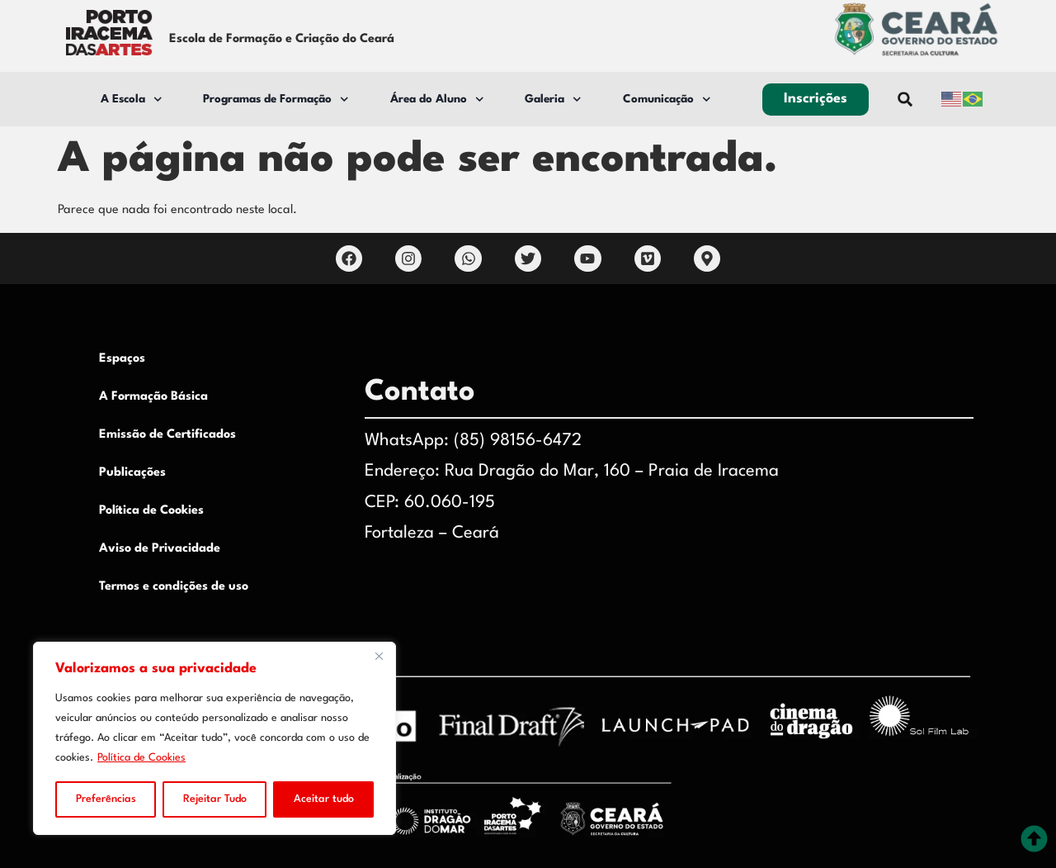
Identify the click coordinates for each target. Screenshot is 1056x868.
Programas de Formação (276, 99)
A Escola (132, 99)
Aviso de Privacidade (159, 549)
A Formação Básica (153, 397)
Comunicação (667, 99)
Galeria (553, 99)
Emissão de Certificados (167, 435)
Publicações (132, 473)
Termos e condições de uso (173, 587)
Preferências (106, 799)
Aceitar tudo (324, 799)
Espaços (122, 359)
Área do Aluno (437, 99)
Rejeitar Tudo (215, 799)
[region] (214, 738)
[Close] (379, 656)
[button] (905, 99)
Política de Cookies (141, 757)
